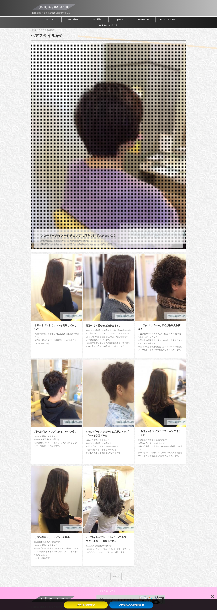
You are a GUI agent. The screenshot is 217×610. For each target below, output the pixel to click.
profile (120, 19)
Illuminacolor (144, 19)
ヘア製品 (97, 19)
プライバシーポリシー (108, 586)
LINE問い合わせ (86, 605)
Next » (115, 572)
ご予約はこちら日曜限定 (131, 605)
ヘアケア (50, 19)
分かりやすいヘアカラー (108, 25)
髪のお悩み (73, 19)
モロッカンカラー (167, 19)
